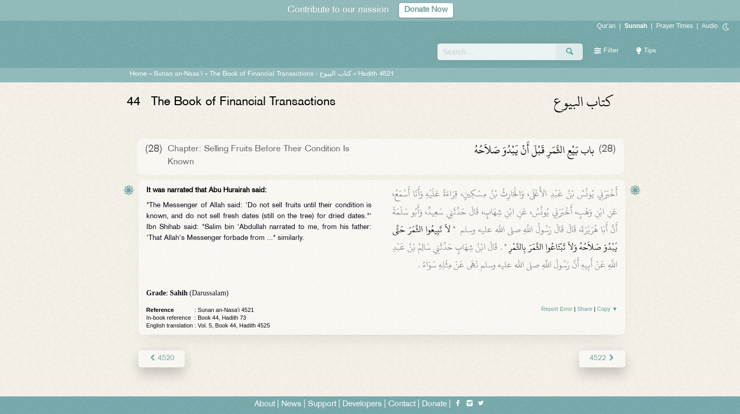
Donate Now (426, 10)
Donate (434, 404)
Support (322, 404)
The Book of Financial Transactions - (280, 74)
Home (138, 74)
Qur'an (606, 26)
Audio (710, 26)
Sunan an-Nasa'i (178, 74)
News (291, 404)
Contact (402, 404)
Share (584, 309)
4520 (161, 358)
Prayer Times (674, 26)
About (264, 404)
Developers (362, 404)
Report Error (557, 309)
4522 (602, 358)
